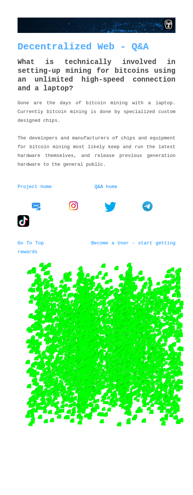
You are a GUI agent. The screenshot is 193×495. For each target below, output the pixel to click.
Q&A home (106, 186)
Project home (35, 186)
